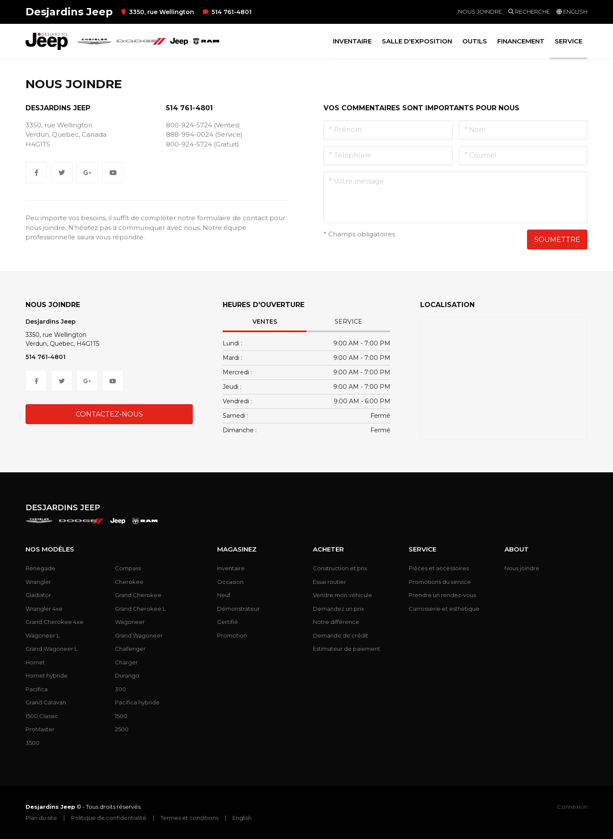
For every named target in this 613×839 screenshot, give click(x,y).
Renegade (40, 568)
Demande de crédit (340, 635)
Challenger (130, 648)
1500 (121, 716)
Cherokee (129, 581)
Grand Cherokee (138, 595)
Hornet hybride (47, 675)
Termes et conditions (189, 817)
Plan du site (41, 817)
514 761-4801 (227, 12)
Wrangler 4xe (44, 608)
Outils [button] (474, 41)
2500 (122, 729)
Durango (127, 675)
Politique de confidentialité (108, 817)
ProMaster (40, 729)
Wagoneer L (43, 635)
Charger (126, 662)
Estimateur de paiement (346, 648)
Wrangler (38, 581)
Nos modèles (50, 549)
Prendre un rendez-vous (442, 595)
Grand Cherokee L (140, 608)
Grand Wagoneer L (51, 648)
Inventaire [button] (352, 41)
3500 (33, 742)
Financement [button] (520, 41)
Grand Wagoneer (139, 635)
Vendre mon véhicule (342, 595)
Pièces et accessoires (439, 568)
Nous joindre (480, 11)
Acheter (328, 549)
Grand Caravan (46, 702)
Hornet (35, 662)
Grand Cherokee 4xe (54, 621)
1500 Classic (42, 716)
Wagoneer (130, 621)
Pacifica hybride (137, 702)
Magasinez (237, 549)
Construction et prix (340, 568)
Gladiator (38, 595)
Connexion (572, 806)
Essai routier (329, 581)
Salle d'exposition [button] (417, 41)
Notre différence (336, 621)
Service (348, 321)
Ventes (264, 321)
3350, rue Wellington (157, 12)
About (516, 549)
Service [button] (568, 41)
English (242, 817)
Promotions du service (440, 581)
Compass (128, 568)
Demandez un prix (338, 608)
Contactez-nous (109, 414)
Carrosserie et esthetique (444, 608)
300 (120, 689)
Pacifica (37, 689)
